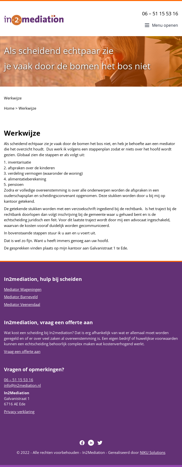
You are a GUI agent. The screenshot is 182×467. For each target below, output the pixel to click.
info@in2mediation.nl (22, 385)
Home (9, 108)
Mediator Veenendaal (22, 304)
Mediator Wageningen (22, 289)
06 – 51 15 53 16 (160, 13)
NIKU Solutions (152, 452)
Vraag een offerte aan (22, 351)
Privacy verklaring (19, 411)
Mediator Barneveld (21, 296)
